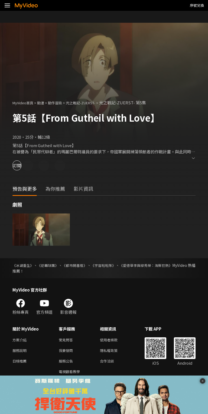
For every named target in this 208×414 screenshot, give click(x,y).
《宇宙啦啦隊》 (118, 265)
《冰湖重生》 (23, 265)
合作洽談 (111, 363)
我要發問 (67, 351)
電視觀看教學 (71, 374)
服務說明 (20, 351)
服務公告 (67, 363)
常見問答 (67, 340)
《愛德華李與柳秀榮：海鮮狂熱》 (167, 265)
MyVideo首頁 (24, 102)
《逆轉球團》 (53, 265)
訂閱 (23, 165)
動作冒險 (61, 102)
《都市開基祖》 (85, 265)
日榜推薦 (20, 363)
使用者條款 (113, 340)
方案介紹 (20, 340)
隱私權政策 (113, 351)
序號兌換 (197, 5)
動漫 (45, 102)
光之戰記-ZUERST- (91, 102)
